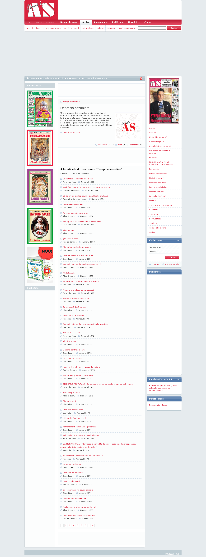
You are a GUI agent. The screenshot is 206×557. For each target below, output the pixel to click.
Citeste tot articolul (71, 132)
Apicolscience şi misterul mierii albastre (81, 435)
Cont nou (156, 264)
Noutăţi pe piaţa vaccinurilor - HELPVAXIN (82, 221)
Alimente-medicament (73, 204)
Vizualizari (106, 145)
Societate (153, 210)
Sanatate (111, 28)
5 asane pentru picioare (74, 350)
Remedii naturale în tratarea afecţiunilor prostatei (85, 324)
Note (122, 145)
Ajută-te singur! (70, 341)
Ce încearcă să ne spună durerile (78, 490)
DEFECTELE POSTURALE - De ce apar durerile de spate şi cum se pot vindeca (98, 384)
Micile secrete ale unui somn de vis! (79, 507)
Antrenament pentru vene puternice (79, 427)
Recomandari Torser (158, 405)
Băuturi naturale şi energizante (77, 247)
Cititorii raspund (156, 142)
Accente (152, 133)
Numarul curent (69, 22)
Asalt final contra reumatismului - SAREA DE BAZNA (87, 187)
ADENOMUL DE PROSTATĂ (75, 315)
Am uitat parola (172, 264)
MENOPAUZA (69, 273)
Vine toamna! (69, 230)
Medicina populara (127, 28)
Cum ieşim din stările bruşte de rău (79, 515)
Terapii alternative (71, 102)
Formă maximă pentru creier (76, 213)
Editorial (153, 158)
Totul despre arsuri (71, 392)
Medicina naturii (71, 28)
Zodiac (152, 232)
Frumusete (154, 169)
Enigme (100, 28)
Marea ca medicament (73, 464)
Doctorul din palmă (71, 481)
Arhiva (85, 22)
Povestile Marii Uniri (158, 196)
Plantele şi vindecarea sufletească (78, 290)
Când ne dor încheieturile (74, 498)
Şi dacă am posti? (71, 239)
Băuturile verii (69, 401)
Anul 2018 (60, 78)
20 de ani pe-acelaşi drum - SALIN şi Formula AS (85, 196)
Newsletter (134, 22)
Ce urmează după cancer (74, 307)
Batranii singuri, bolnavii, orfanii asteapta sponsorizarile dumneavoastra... (163, 388)
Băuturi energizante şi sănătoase (78, 375)
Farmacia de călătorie (73, 473)
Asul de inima (33, 28)
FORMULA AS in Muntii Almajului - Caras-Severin (161, 163)
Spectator (153, 214)
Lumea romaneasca (52, 28)
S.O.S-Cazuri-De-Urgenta (160, 205)
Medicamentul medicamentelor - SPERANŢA (83, 456)
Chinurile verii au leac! (73, 410)
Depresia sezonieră (74, 108)
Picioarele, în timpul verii (74, 418)
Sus (177, 553)
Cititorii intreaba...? (158, 137)
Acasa (152, 128)
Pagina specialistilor (158, 187)
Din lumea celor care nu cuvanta (160, 152)
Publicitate (118, 22)
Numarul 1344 (76, 78)
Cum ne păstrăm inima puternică (78, 256)
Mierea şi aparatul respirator (76, 298)
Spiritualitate (88, 28)
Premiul (152, 201)
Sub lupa (153, 223)
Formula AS (36, 78)
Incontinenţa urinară (72, 358)
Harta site (169, 553)
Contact (148, 22)
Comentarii (135, 145)
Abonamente (101, 22)
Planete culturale (156, 192)
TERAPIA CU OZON (71, 333)
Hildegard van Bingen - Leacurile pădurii (81, 367)
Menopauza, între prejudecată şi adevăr (81, 281)
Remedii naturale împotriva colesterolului (82, 264)
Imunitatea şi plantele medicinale (78, 179)
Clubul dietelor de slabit (160, 146)
